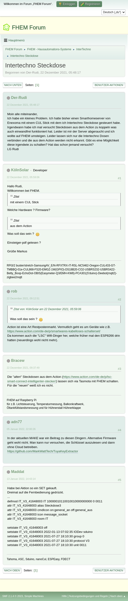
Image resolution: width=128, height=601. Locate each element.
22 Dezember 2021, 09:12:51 (23, 298)
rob (14, 291)
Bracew (17, 361)
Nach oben (12, 570)
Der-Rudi (19, 98)
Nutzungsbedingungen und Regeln (88, 596)
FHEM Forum (29, 27)
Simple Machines (34, 596)
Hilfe (64, 596)
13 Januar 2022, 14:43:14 (21, 478)
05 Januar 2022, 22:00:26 (21, 429)
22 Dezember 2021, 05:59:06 (23, 177)
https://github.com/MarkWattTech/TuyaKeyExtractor (42, 451)
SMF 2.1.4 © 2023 (12, 596)
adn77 (16, 422)
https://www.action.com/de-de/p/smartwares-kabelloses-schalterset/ (53, 331)
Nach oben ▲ (118, 596)
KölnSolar (20, 170)
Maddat (17, 472)
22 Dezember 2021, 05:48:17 (23, 104)
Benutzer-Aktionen (109, 85)
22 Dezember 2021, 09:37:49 (23, 367)
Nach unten (12, 85)
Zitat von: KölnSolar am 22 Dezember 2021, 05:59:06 (47, 309)
